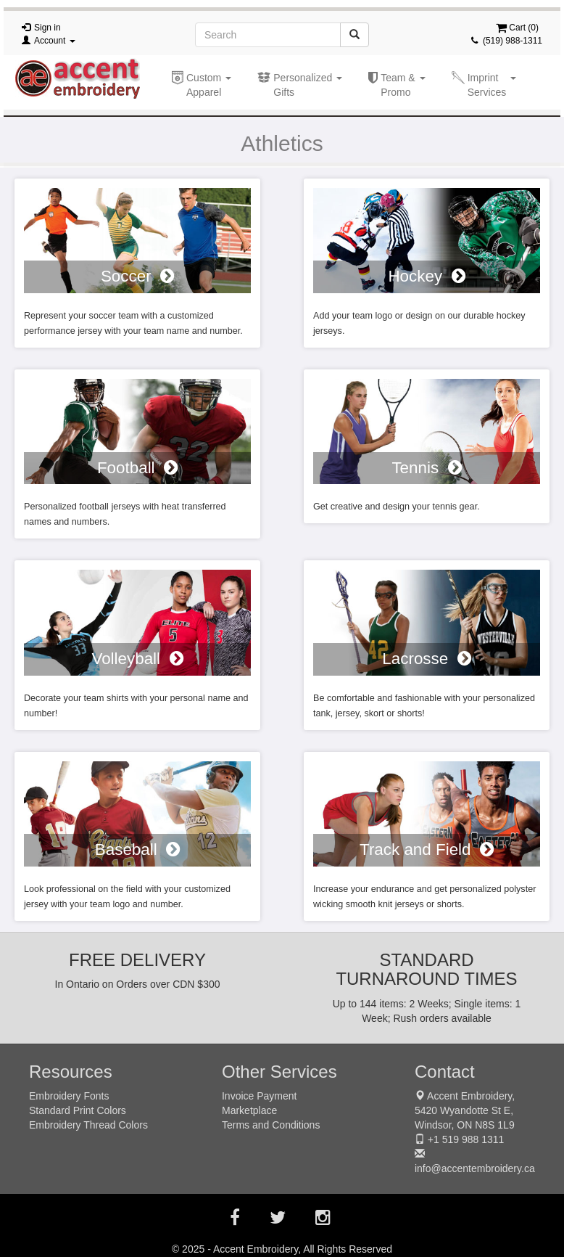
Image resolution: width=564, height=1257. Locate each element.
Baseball (137, 849)
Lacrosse (426, 659)
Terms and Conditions (271, 1125)
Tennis (426, 468)
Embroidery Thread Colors (88, 1125)
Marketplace (249, 1110)
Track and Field (427, 849)
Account (54, 41)
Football (137, 468)
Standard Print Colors (77, 1110)
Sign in (47, 27)
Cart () (517, 27)
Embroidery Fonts (69, 1096)
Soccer (137, 276)
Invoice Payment (259, 1096)
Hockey (426, 276)
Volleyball (137, 659)
